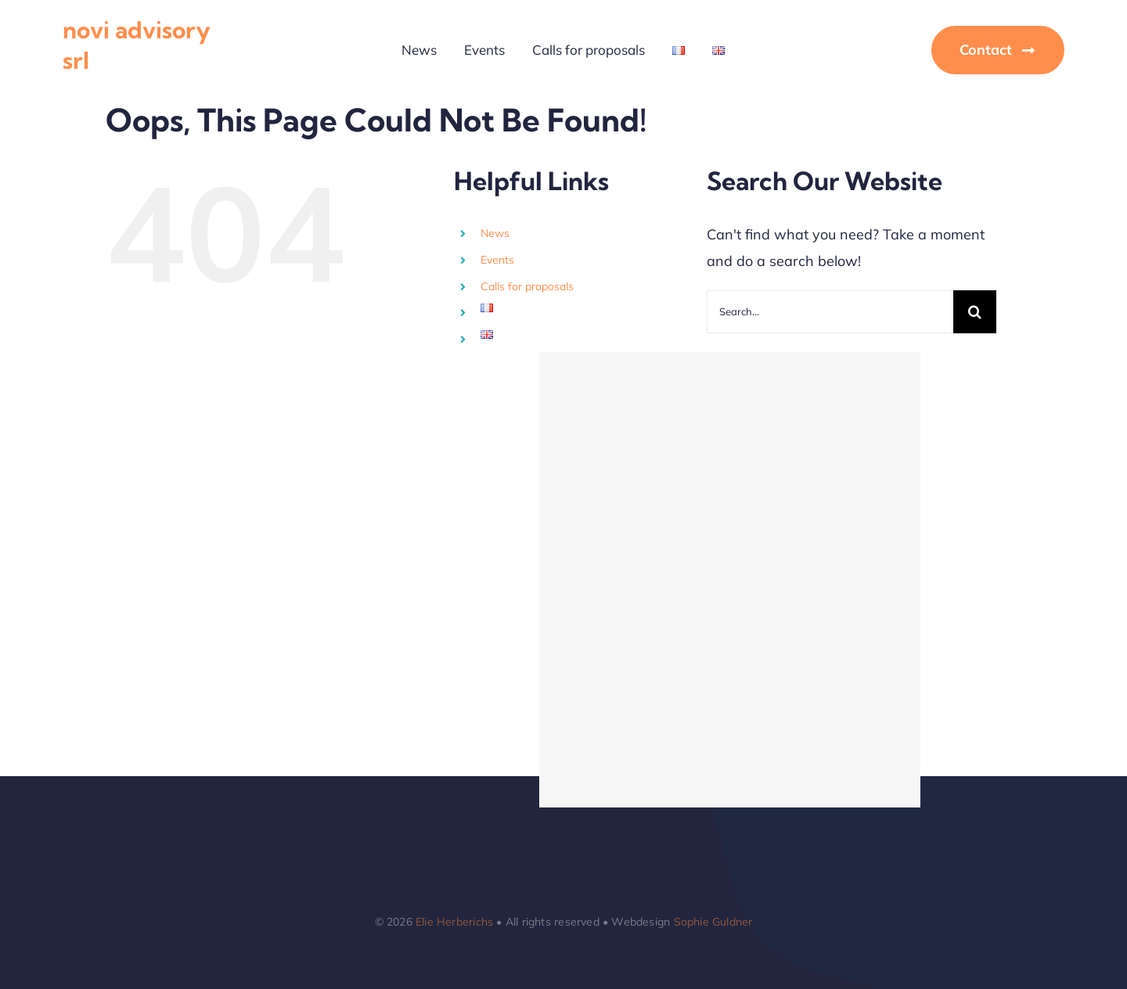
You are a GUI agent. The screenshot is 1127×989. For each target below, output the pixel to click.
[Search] (974, 311)
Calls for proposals (527, 286)
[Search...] (830, 311)
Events (497, 260)
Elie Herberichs (454, 922)
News (495, 233)
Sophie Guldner (713, 922)
